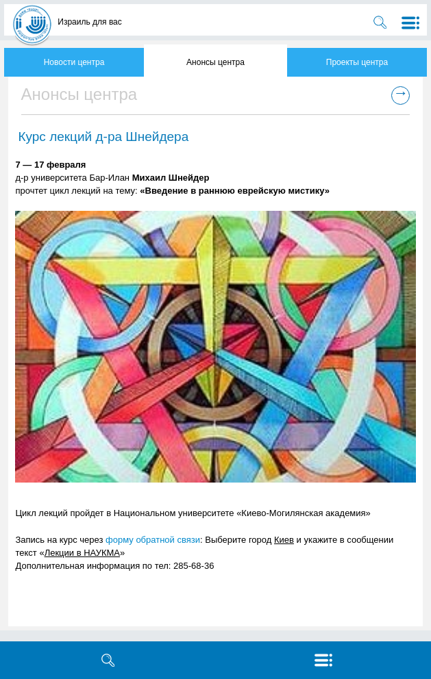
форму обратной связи (153, 540)
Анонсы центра (215, 62)
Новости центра (74, 62)
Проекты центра (357, 62)
